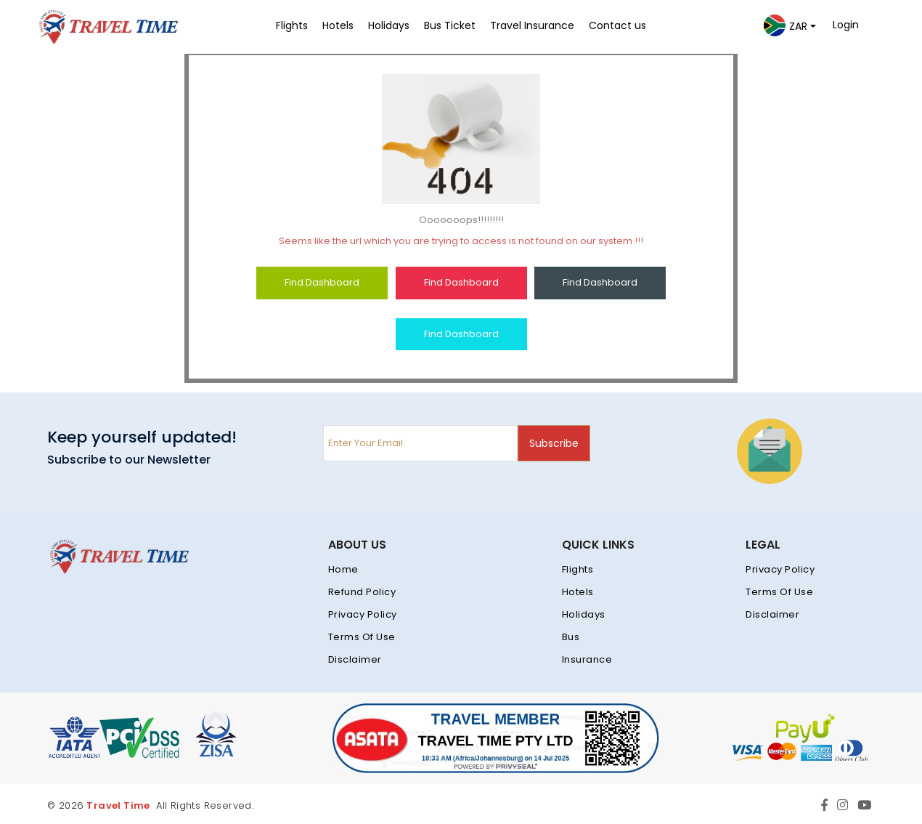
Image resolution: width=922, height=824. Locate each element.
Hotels (578, 592)
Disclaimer (355, 659)
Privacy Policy (362, 614)
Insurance (587, 659)
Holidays (583, 614)
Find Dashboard (322, 282)
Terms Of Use (362, 637)
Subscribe (554, 443)
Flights (578, 569)
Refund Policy (362, 592)
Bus (571, 637)
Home (343, 569)
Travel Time (118, 805)
